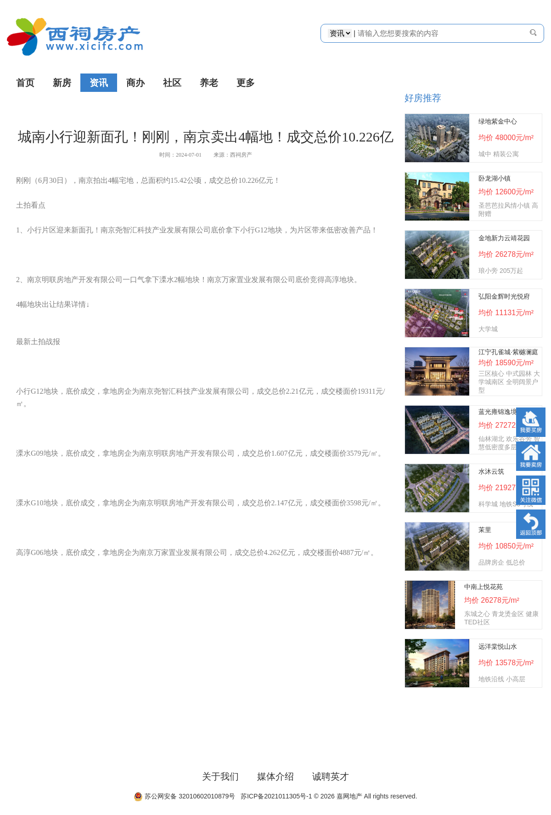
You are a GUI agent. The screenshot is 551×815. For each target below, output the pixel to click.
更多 (245, 83)
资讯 (99, 83)
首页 (25, 83)
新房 (62, 83)
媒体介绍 (275, 776)
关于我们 (220, 776)
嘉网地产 (349, 796)
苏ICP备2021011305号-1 (274, 796)
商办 (135, 83)
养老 (209, 83)
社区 (172, 83)
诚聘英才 (330, 776)
